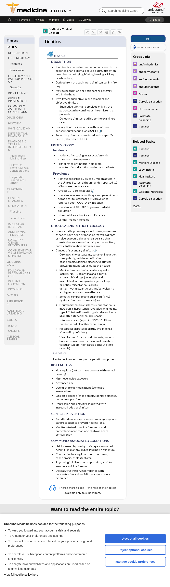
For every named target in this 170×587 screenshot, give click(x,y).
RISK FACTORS (18, 86)
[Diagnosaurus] (148, 101)
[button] (85, 19)
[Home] (9, 19)
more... (137, 205)
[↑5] (148, 38)
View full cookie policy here (21, 574)
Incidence (16, 57)
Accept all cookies (135, 538)
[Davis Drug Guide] (148, 64)
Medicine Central (56, 8)
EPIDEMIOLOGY (19, 51)
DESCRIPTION (18, 46)
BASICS (12, 40)
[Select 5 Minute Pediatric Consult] (148, 93)
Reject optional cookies (135, 550)
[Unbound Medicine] (156, 7)
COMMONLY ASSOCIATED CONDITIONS (17, 102)
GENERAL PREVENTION (17, 93)
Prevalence (17, 63)
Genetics (15, 80)
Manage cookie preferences (136, 561)
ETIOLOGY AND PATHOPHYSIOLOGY (20, 72)
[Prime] (54, 19)
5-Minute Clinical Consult (57, 30)
